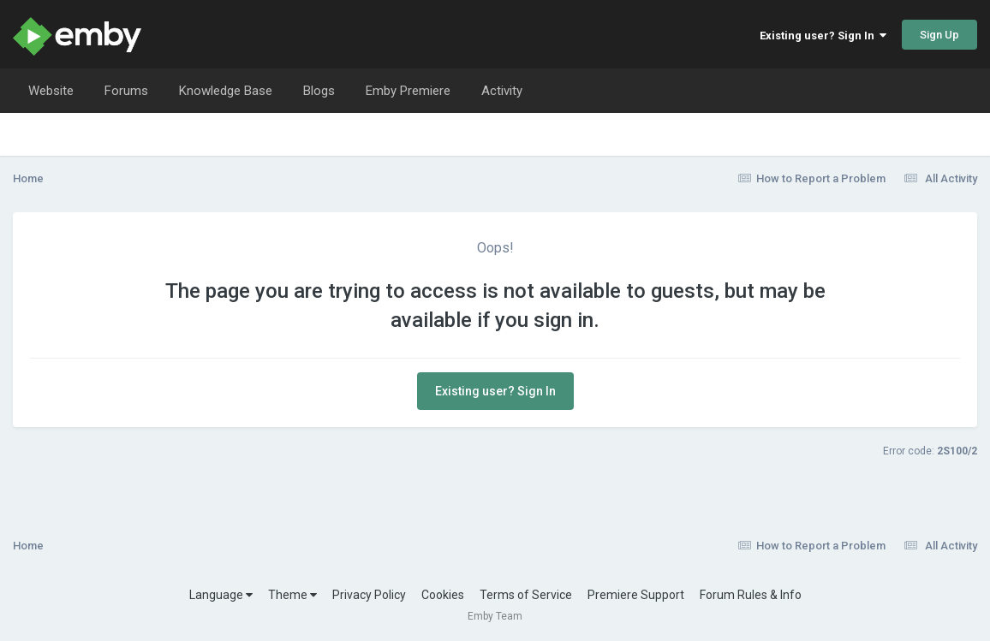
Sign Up (939, 34)
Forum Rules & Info (751, 595)
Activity (501, 90)
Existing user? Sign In (823, 35)
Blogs (319, 90)
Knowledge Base (225, 90)
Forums (126, 90)
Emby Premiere (408, 90)
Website (51, 90)
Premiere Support (635, 595)
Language (221, 595)
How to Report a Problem (812, 178)
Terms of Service (526, 595)
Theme (292, 595)
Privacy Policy (369, 595)
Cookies (442, 595)
